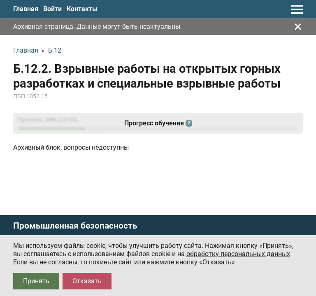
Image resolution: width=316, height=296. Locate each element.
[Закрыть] (298, 27)
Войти (52, 9)
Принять (36, 281)
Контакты (82, 9)
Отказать (87, 281)
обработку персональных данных (238, 254)
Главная (25, 9)
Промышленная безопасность (75, 226)
